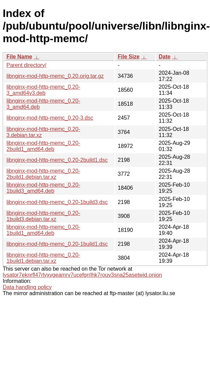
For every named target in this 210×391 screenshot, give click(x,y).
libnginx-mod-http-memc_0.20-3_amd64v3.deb (43, 90)
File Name (19, 57)
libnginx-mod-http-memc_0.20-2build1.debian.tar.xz (43, 174)
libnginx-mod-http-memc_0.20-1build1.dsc (57, 244)
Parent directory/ (26, 65)
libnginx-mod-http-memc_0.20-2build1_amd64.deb (43, 146)
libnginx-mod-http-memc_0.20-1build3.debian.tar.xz (43, 216)
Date (165, 57)
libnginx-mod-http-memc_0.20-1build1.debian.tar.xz (43, 258)
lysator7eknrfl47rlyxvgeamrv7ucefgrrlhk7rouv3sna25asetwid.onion (82, 275)
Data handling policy (27, 287)
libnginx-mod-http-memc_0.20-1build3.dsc (57, 202)
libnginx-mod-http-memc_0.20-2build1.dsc (57, 160)
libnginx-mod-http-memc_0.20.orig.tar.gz (55, 76)
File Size (129, 57)
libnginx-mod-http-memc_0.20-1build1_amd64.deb (43, 230)
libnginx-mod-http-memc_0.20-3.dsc (49, 118)
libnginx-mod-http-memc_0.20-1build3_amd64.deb (43, 188)
